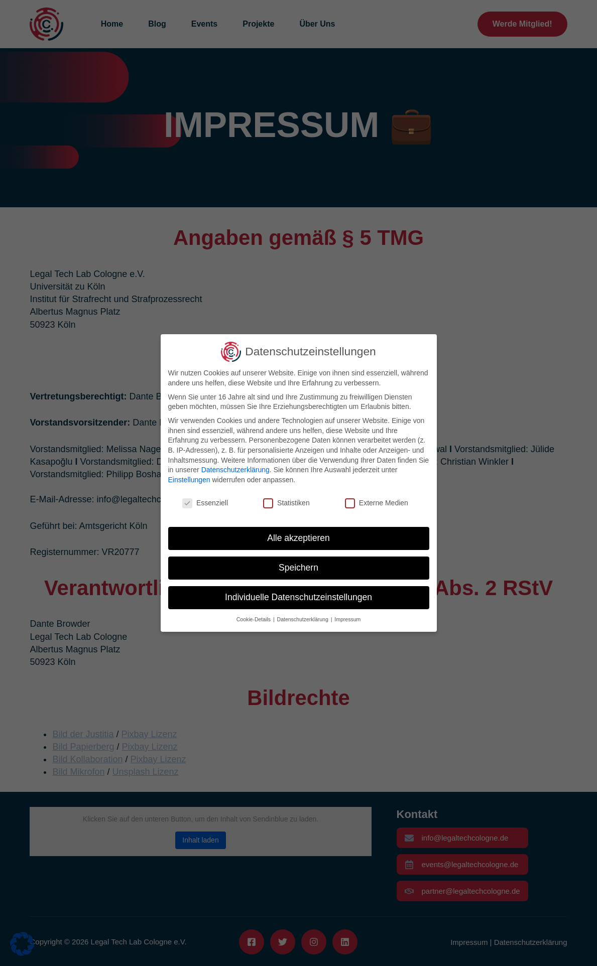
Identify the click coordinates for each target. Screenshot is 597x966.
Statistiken (286, 503)
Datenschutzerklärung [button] (303, 619)
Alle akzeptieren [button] (298, 538)
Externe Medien (376, 503)
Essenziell (205, 503)
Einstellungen (189, 480)
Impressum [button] (347, 619)
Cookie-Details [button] (254, 619)
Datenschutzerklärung (235, 470)
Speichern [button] (298, 568)
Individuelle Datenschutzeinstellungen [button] (298, 597)
